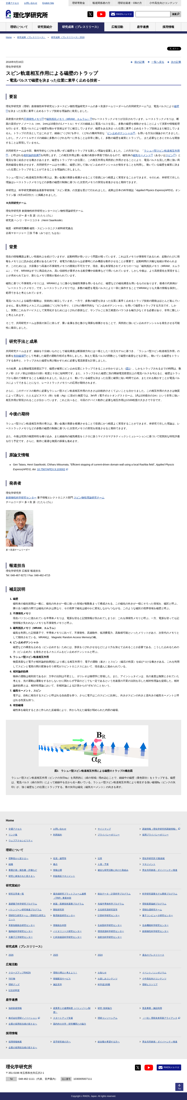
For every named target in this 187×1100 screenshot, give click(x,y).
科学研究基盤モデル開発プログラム (159, 893)
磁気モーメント (143, 155)
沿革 (100, 858)
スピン (170, 155)
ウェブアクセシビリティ (21, 840)
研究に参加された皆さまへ (22, 876)
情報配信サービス (62, 978)
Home (9, 37)
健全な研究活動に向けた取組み (113, 870)
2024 (100, 955)
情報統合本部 (59, 925)
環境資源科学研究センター (111, 931)
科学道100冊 (104, 984)
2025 (55, 955)
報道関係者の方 (101, 2)
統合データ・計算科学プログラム (114, 893)
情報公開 (57, 870)
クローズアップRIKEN (20, 972)
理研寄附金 (78, 2)
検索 (174, 14)
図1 (128, 368)
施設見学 (57, 984)
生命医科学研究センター (110, 925)
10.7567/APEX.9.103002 (52, 469)
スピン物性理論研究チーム (89, 497)
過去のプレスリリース (153, 955)
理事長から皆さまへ (18, 858)
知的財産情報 (15, 1008)
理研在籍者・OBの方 (130, 2)
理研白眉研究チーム (152, 909)
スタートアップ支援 (63, 1018)
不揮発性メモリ (34, 119)
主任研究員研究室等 (107, 909)
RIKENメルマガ (124, 14)
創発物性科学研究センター (21, 497)
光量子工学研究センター (21, 937)
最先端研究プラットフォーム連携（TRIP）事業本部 (69, 895)
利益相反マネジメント (64, 876)
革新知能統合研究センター (22, 925)
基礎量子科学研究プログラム (23, 904)
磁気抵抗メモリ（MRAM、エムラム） (69, 119)
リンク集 (13, 834)
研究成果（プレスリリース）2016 (68, 37)
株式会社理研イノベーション (24, 1018)
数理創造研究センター (64, 915)
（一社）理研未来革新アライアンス (161, 1018)
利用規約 (57, 834)
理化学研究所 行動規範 (153, 858)
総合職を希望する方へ (109, 1041)
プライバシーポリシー (109, 834)
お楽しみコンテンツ (107, 978)
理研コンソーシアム (107, 1018)
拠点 (55, 864)
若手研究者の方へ (62, 1041)
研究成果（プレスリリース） (31, 37)
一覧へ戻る (157, 61)
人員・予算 (103, 864)
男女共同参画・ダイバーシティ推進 (159, 870)
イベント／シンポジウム (154, 972)
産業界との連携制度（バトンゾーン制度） (71, 1010)
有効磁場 (20, 355)
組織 (11, 864)
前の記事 (139, 61)
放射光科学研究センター (110, 937)
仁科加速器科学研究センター (67, 937)
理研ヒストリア (150, 984)
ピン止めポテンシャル (121, 133)
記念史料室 (14, 990)
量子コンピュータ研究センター (157, 915)
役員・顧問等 (59, 858)
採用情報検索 (15, 1041)
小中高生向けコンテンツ (163, 2)
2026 (11, 955)
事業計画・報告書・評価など (23, 870)
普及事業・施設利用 (152, 1008)
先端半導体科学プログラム (111, 904)
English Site (48, 3)
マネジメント (148, 864)
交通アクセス (12, 3)
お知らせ (102, 972)
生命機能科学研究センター (155, 925)
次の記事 (176, 61)
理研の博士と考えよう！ (65, 972)
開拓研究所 (58, 909)
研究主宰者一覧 (16, 893)
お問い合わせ (30, 3)
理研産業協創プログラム (154, 904)
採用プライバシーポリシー (155, 834)
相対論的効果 (32, 155)
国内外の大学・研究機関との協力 (69, 1024)
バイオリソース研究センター (67, 931)
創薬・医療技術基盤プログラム (68, 904)
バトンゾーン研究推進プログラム (25, 909)
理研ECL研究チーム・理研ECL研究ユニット (27, 917)
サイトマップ (104, 829)
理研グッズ (14, 984)
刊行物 (12, 978)
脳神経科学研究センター (21, 931)
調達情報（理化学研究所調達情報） (161, 829)
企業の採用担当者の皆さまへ (23, 1024)
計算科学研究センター (109, 915)
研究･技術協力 (105, 1008)
